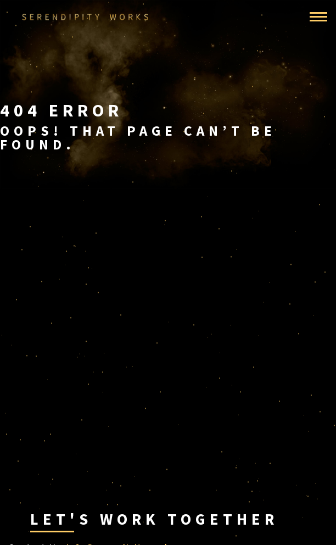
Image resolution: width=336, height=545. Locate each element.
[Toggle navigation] (318, 17)
